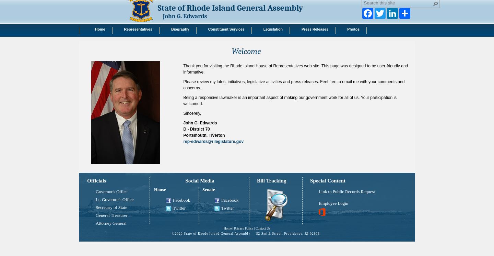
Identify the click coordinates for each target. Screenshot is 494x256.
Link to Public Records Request (347, 191)
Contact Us (263, 228)
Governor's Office (112, 191)
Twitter (176, 208)
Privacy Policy (243, 228)
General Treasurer (112, 215)
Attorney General (111, 223)
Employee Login (333, 203)
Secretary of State (111, 207)
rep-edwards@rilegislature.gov (213, 141)
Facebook (178, 200)
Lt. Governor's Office (115, 199)
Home (228, 228)
